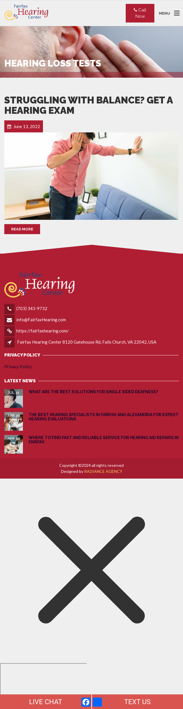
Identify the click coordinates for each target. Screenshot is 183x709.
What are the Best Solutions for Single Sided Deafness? (93, 391)
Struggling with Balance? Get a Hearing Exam (88, 105)
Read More (22, 229)
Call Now (140, 13)
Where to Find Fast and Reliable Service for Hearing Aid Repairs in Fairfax (104, 439)
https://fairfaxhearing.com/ (42, 330)
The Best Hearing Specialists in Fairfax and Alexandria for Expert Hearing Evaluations (103, 416)
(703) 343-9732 (31, 308)
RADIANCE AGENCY (103, 471)
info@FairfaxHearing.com (41, 319)
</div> (43, 685)
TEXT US (137, 702)
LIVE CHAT (45, 702)
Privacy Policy (18, 366)
